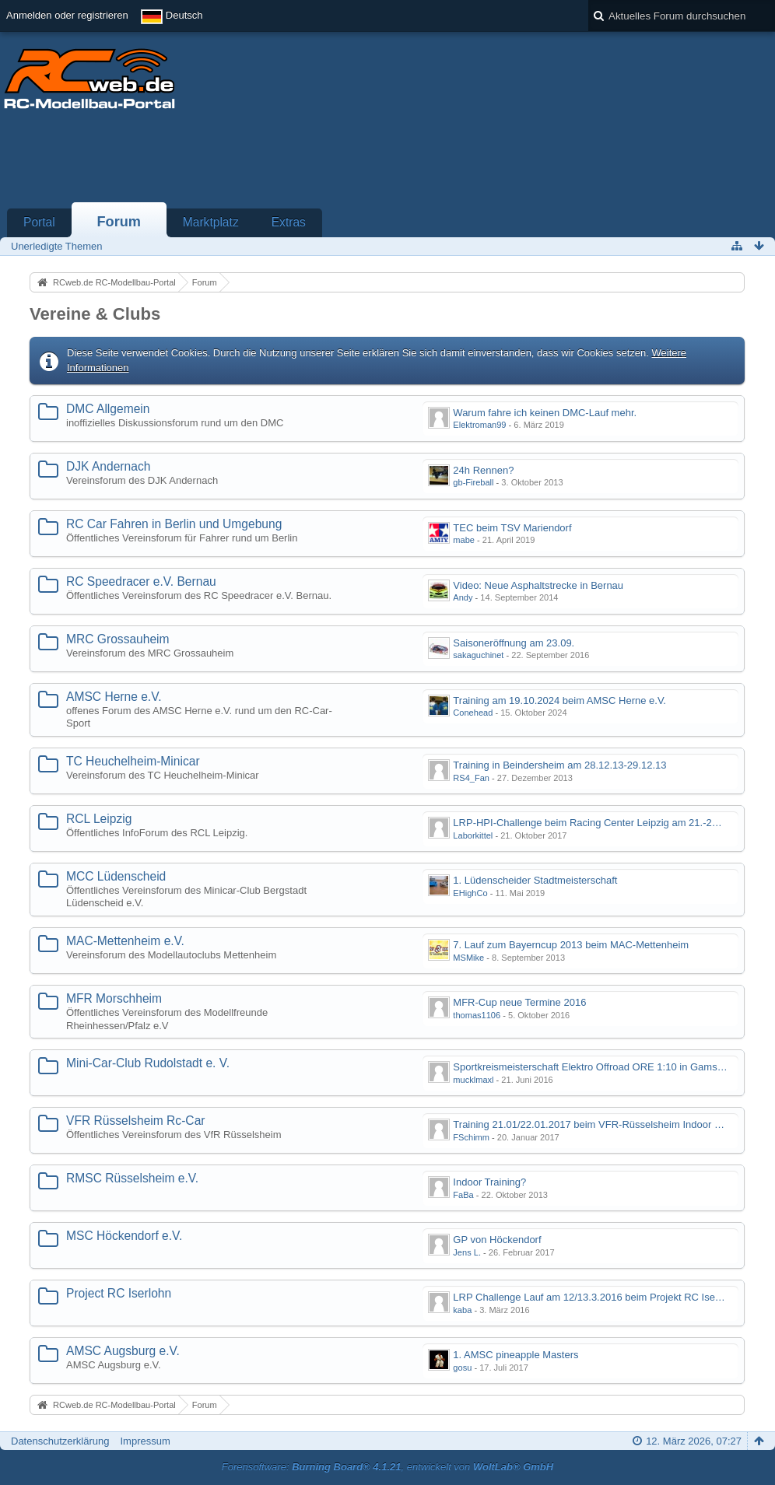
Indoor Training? (489, 1182)
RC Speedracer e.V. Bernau (141, 581)
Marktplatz (211, 222)
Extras (289, 222)
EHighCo (470, 893)
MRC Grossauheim (118, 639)
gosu (462, 1367)
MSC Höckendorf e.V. (124, 1235)
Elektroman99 (479, 424)
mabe (464, 540)
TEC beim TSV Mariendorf (512, 528)
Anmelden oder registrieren (67, 15)
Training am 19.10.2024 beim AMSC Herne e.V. (559, 700)
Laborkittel (473, 835)
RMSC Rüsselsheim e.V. (132, 1178)
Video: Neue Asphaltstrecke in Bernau (538, 585)
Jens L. (467, 1252)
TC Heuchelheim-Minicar (133, 761)
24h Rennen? (483, 470)
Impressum (145, 1441)
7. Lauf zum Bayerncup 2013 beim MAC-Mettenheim (571, 945)
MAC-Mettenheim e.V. (125, 940)
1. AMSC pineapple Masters (515, 1355)
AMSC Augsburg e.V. (123, 1350)
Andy (462, 597)
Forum (118, 221)
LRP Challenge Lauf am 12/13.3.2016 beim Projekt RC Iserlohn (595, 1297)
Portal (39, 222)
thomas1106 (476, 1015)
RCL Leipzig (99, 818)
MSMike (468, 957)
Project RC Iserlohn (118, 1293)
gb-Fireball (473, 482)
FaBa (463, 1195)
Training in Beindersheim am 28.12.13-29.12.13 (559, 765)
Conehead (473, 712)
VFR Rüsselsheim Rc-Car (135, 1120)
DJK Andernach (108, 466)
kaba (462, 1310)
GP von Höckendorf (497, 1239)
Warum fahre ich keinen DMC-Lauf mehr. (544, 413)
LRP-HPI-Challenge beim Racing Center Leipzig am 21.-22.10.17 (599, 822)
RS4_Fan (471, 778)
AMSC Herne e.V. (114, 696)
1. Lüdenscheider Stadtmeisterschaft (535, 880)
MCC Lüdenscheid (116, 876)
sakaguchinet (478, 655)
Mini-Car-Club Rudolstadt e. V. (148, 1063)
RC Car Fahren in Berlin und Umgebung (174, 524)
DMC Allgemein (107, 408)
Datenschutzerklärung (60, 1441)
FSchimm (471, 1137)
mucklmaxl (473, 1079)
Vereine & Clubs (95, 314)
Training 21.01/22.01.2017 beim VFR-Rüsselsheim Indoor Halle (595, 1124)
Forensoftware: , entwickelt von (387, 1467)
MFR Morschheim (114, 998)
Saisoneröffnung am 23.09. (513, 643)
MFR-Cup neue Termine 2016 (519, 1002)
